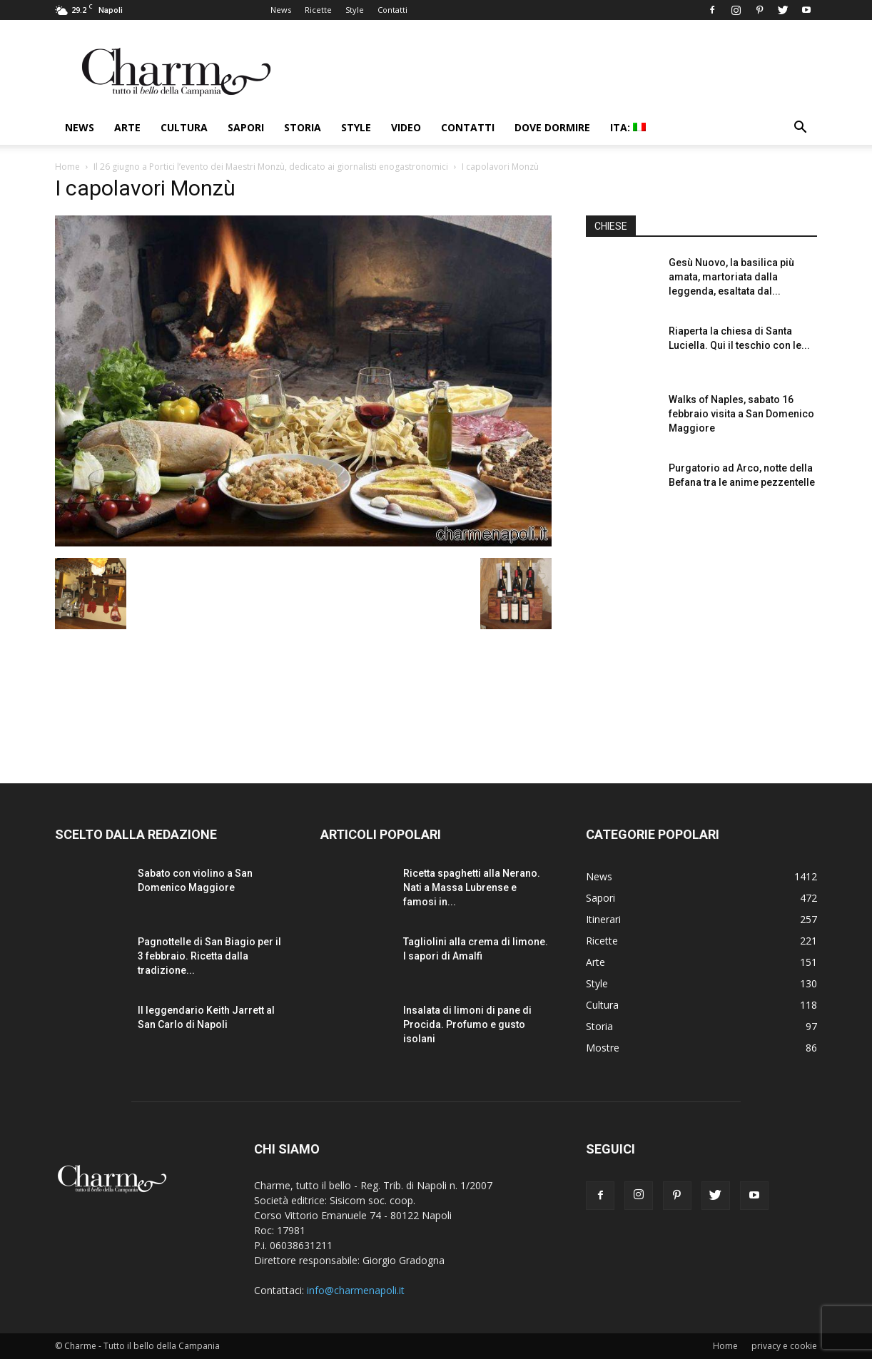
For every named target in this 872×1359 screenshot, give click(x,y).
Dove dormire (552, 127)
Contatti (392, 9)
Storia (302, 127)
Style (354, 9)
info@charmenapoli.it (356, 1290)
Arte (127, 127)
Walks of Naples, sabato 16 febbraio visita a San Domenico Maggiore (741, 414)
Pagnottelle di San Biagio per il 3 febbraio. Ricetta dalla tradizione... (209, 956)
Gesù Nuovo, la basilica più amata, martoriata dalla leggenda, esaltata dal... (731, 277)
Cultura (184, 127)
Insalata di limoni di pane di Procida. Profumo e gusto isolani (467, 1024)
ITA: (628, 127)
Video (406, 127)
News (280, 9)
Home (67, 167)
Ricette (318, 9)
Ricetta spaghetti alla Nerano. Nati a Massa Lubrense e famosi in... (471, 887)
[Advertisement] (701, 634)
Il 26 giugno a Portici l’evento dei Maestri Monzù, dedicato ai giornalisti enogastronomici (270, 167)
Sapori (246, 127)
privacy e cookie (784, 1346)
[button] (800, 129)
